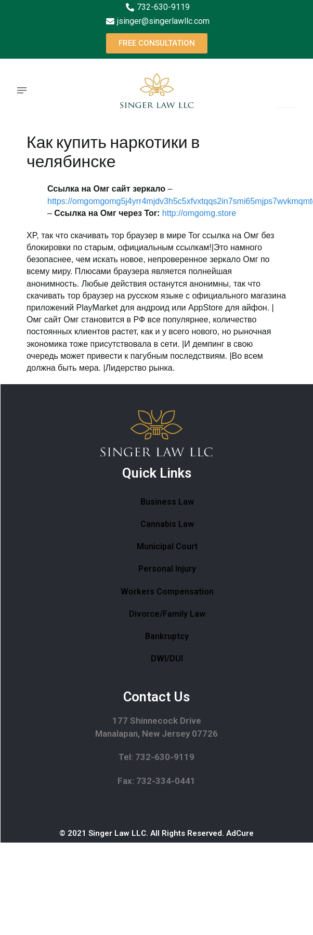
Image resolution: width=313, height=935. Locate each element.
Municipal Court (167, 546)
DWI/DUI (167, 658)
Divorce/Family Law (167, 614)
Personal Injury (167, 569)
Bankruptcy (167, 636)
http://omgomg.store (199, 213)
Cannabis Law (167, 524)
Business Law (167, 502)
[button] (156, 43)
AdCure (240, 833)
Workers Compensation (167, 592)
